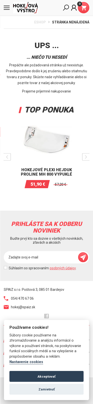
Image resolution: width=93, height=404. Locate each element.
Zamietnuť (46, 389)
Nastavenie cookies (26, 362)
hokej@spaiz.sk (19, 307)
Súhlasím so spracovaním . (42, 268)
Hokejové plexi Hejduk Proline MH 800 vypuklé (46, 172)
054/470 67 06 (19, 298)
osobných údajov (63, 268)
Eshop (40, 22)
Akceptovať (46, 376)
